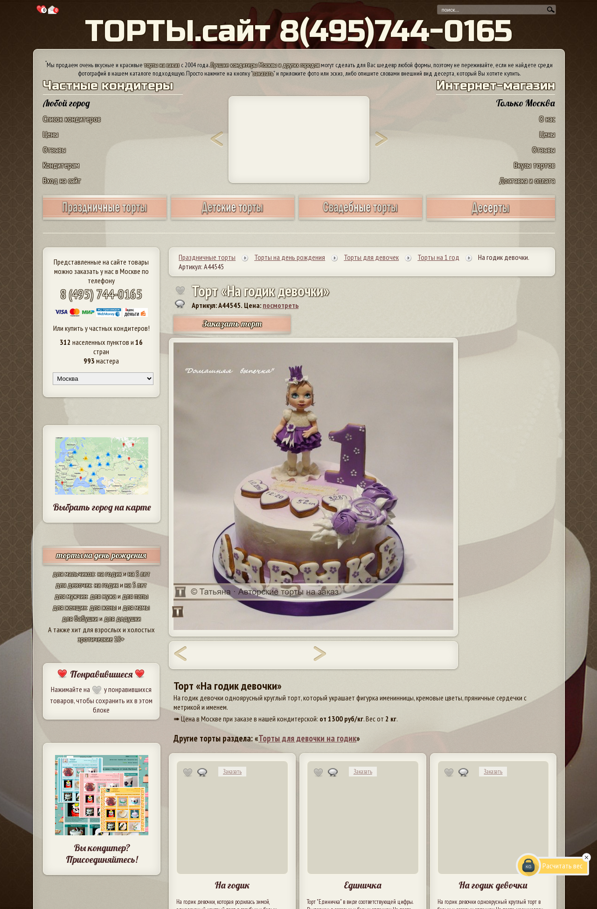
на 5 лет (139, 573)
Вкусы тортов (534, 165)
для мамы (136, 607)
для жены (103, 607)
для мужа (103, 596)
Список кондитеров (72, 118)
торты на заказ (162, 65)
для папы (135, 596)
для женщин (70, 607)
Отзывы (54, 149)
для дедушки (122, 618)
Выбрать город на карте (102, 507)
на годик (109, 573)
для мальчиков (74, 573)
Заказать (232, 772)
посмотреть (280, 305)
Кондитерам (61, 165)
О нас (547, 118)
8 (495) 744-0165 (101, 293)
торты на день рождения (101, 555)
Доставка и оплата (527, 180)
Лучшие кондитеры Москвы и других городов (264, 65)
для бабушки (80, 618)
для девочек (73, 584)
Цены (50, 134)
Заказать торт (232, 323)
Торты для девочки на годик (307, 738)
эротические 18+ (101, 638)
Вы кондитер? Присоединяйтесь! (102, 853)
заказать (263, 73)
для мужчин (71, 596)
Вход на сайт (62, 180)
